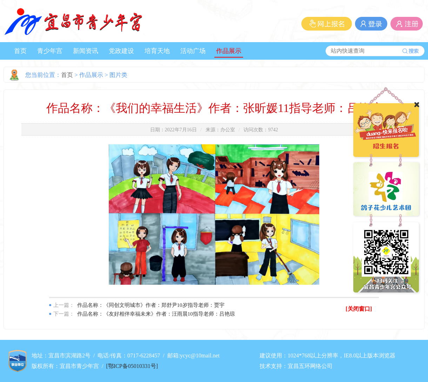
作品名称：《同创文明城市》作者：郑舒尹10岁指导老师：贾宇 (151, 305)
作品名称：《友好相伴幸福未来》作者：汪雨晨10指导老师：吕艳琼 (156, 314)
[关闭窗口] (359, 309)
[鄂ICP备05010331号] (132, 366)
